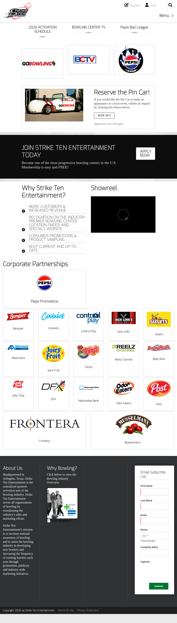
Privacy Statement (88, 610)
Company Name (149, 547)
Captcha (145, 561)
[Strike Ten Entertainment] (17, 11)
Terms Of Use (66, 610)
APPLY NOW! (145, 153)
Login (153, 5)
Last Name (146, 500)
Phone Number (148, 541)
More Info (104, 115)
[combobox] (145, 535)
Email (143, 515)
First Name (146, 486)
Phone (144, 530)
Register (135, 5)
